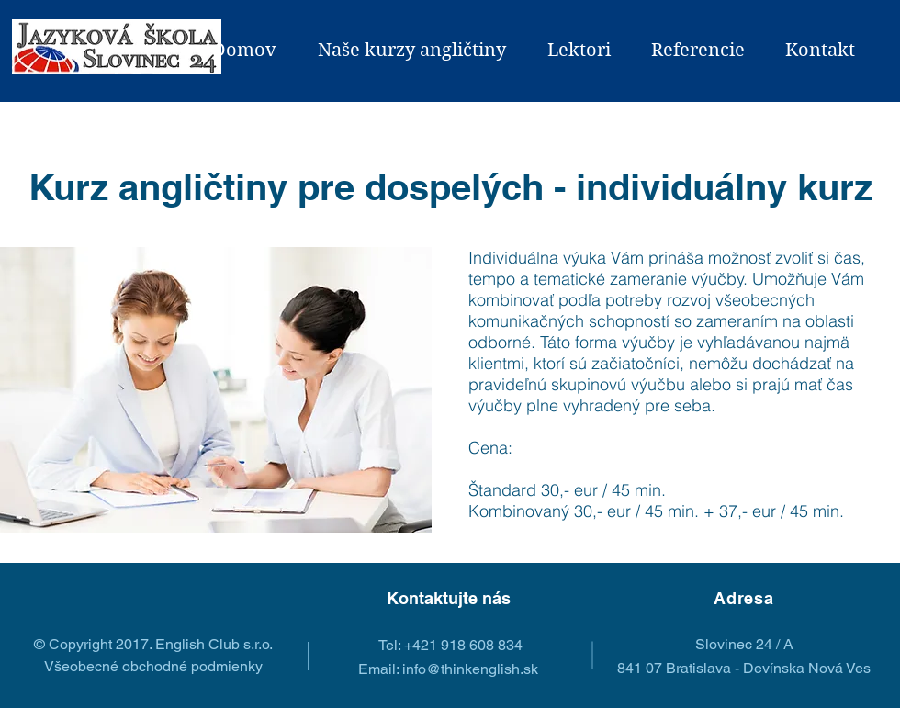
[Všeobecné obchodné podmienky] (153, 667)
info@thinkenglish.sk (470, 669)
